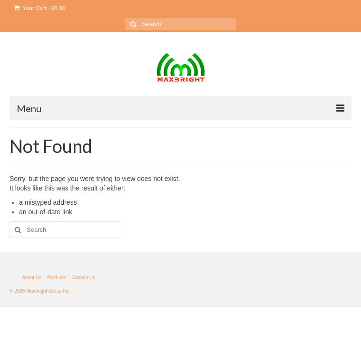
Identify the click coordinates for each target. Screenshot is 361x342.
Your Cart (39, 7)
